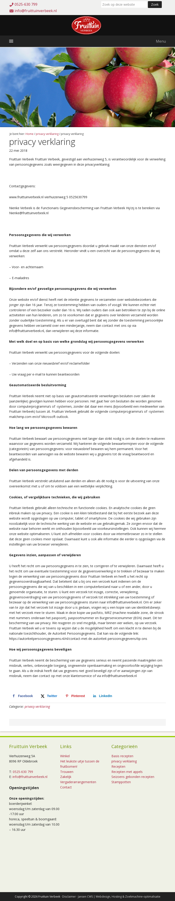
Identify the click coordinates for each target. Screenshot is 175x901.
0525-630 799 (26, 4)
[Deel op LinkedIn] (102, 695)
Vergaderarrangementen (78, 782)
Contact (66, 787)
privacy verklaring (37, 706)
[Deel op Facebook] (22, 695)
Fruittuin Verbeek (87, 25)
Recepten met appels (127, 772)
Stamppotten (121, 782)
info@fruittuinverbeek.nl (36, 10)
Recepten (118, 766)
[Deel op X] (48, 695)
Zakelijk (65, 777)
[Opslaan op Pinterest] (74, 695)
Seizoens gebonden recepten (132, 777)
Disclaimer (69, 896)
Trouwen (66, 772)
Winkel (65, 756)
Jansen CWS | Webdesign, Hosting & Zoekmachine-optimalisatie (119, 896)
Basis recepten (122, 756)
